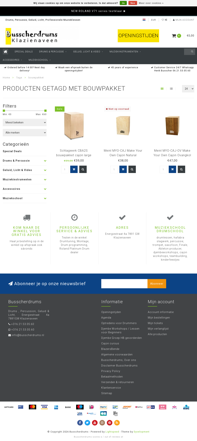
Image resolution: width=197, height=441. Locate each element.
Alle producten (157, 334)
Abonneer (156, 283)
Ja (123, 3)
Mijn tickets (155, 323)
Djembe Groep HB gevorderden (121, 337)
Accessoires (11, 60)
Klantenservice (111, 387)
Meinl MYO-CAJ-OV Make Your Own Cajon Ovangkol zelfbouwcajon (172, 155)
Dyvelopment (142, 431)
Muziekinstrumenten (124, 51)
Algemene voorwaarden (117, 354)
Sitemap (106, 393)
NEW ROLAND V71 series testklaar (96, 11)
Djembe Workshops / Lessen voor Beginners (120, 330)
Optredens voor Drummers (119, 323)
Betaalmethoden (112, 376)
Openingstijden (111, 312)
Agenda (106, 317)
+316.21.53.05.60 (22, 324)
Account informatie (161, 312)
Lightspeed (112, 431)
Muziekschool (38, 60)
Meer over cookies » (151, 3)
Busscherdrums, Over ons (118, 360)
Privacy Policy (110, 371)
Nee (132, 3)
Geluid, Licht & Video (86, 51)
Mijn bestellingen (159, 317)
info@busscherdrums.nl (28, 335)
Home (6, 77)
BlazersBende (110, 348)
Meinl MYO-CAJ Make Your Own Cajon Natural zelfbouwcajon (123, 155)
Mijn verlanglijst (158, 328)
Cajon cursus (110, 343)
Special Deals (24, 51)
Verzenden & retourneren (117, 382)
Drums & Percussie (51, 51)
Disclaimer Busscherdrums (119, 365)
